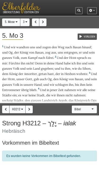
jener (53, 90)
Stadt (41, 95)
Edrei (49, 58)
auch (43, 79)
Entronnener (11, 90)
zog (47, 52)
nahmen (70, 90)
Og (10, 52)
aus (53, 52)
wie (74, 68)
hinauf (86, 47)
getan (43, 74)
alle (84, 90)
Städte (7, 95)
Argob (62, 100)
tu (62, 68)
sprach (82, 58)
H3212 (17, 109)
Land (36, 68)
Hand (59, 63)
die (48, 95)
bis (77, 85)
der (57, 74)
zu (89, 58)
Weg (61, 47)
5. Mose (11, 22)
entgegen (70, 52)
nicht (30, 63)
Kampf (32, 58)
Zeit (61, 90)
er (80, 52)
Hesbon (70, 74)
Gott (28, 79)
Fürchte (14, 63)
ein (14, 95)
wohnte (81, 74)
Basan (77, 47)
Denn (39, 63)
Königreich (82, 100)
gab (36, 79)
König (24, 52)
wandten (22, 47)
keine (32, 95)
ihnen (61, 95)
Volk (16, 58)
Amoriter (30, 74)
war (25, 95)
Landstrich (50, 100)
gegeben (47, 68)
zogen (46, 47)
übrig (25, 90)
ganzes (7, 58)
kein (89, 85)
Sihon (86, 68)
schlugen (61, 85)
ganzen (36, 100)
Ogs (94, 100)
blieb (33, 90)
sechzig (7, 100)
